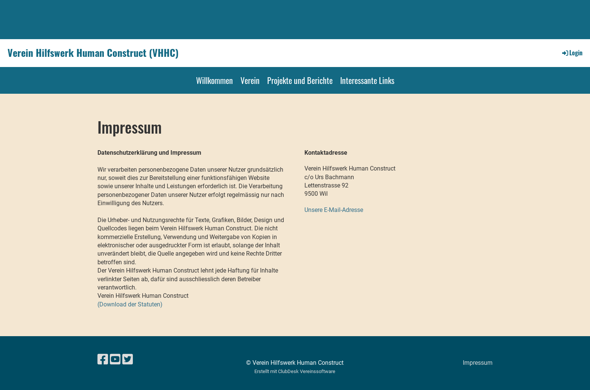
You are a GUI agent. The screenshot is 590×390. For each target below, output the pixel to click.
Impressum (478, 362)
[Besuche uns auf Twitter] (127, 359)
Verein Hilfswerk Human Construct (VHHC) (93, 52)
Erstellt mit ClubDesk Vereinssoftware (294, 371)
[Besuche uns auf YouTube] (115, 359)
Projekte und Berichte (300, 80)
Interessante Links (367, 80)
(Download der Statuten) (130, 304)
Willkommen (214, 80)
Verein (250, 80)
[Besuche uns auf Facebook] (102, 359)
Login (571, 52)
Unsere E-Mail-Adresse (333, 209)
